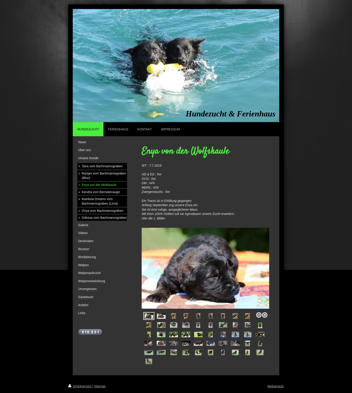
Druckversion (80, 386)
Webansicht (275, 386)
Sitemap (100, 386)
